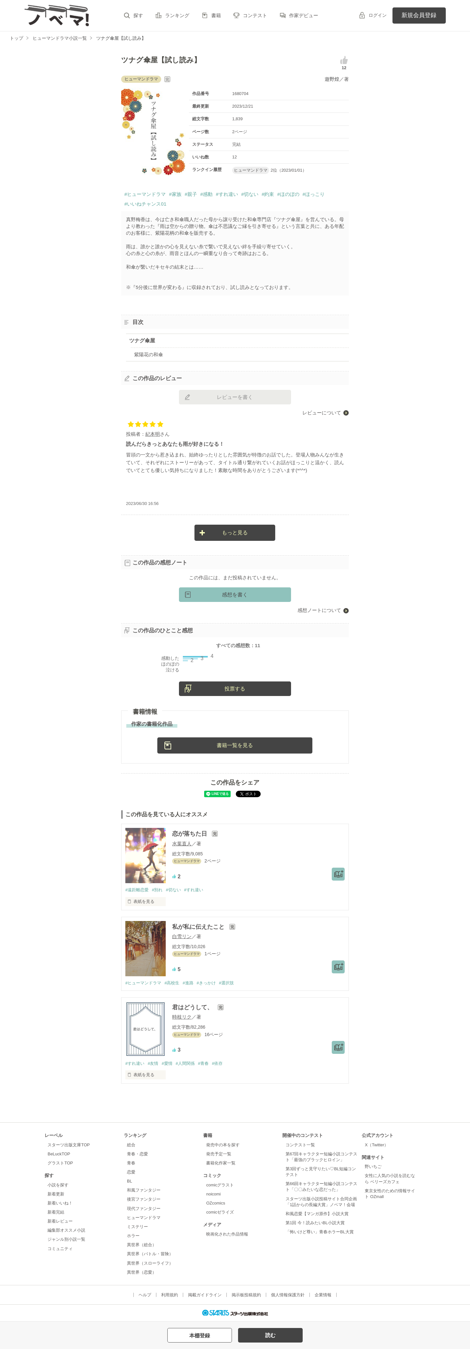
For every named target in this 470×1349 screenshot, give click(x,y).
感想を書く (235, 594)
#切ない (249, 194)
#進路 (188, 982)
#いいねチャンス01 (145, 204)
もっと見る (235, 532)
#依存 (217, 1063)
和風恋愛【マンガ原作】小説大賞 (317, 1213)
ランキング (177, 15)
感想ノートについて (319, 610)
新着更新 (55, 1194)
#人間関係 (185, 1063)
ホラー (133, 1235)
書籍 (216, 15)
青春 (131, 1163)
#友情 (153, 1063)
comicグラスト (220, 1185)
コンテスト (255, 15)
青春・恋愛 (137, 1153)
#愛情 (167, 1063)
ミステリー (137, 1226)
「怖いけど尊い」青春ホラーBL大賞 (320, 1231)
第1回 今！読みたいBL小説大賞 (315, 1222)
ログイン (378, 15)
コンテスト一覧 (300, 1144)
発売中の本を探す (223, 1144)
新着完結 (55, 1212)
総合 (131, 1144)
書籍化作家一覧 (220, 1163)
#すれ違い (227, 194)
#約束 (268, 194)
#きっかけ (206, 982)
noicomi (213, 1194)
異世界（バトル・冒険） (150, 1253)
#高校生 (171, 982)
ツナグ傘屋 (142, 340)
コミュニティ (60, 1248)
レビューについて (321, 412)
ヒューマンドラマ (144, 1217)
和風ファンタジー (144, 1190)
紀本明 (152, 434)
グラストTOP (60, 1163)
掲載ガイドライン (205, 1294)
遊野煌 (332, 79)
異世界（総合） (141, 1244)
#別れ (157, 889)
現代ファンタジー (144, 1208)
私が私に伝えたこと (199, 927)
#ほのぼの (288, 194)
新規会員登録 (419, 15)
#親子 (191, 194)
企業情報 (323, 1294)
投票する (235, 688)
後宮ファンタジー (144, 1199)
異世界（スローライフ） (150, 1263)
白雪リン (182, 936)
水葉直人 (182, 843)
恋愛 (131, 1172)
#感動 (206, 194)
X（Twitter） (376, 1144)
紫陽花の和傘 (148, 354)
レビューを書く (235, 397)
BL (129, 1181)
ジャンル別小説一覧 (66, 1239)
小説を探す (57, 1185)
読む (270, 1335)
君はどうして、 (193, 1007)
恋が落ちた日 (190, 833)
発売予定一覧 (218, 1153)
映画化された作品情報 (227, 1234)
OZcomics (215, 1203)
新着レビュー (60, 1221)
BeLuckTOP (58, 1153)
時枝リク (182, 1017)
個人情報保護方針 (288, 1294)
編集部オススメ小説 (66, 1230)
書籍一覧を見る (235, 745)
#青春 (203, 1063)
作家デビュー (303, 15)
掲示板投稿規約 (246, 1294)
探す (138, 15)
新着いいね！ (60, 1203)
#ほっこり (314, 194)
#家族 (175, 194)
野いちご (373, 1166)
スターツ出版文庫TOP (68, 1144)
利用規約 (169, 1294)
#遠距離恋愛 (137, 889)
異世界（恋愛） (141, 1272)
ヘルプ (145, 1294)
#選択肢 (226, 982)
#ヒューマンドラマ (145, 194)
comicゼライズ (220, 1212)
